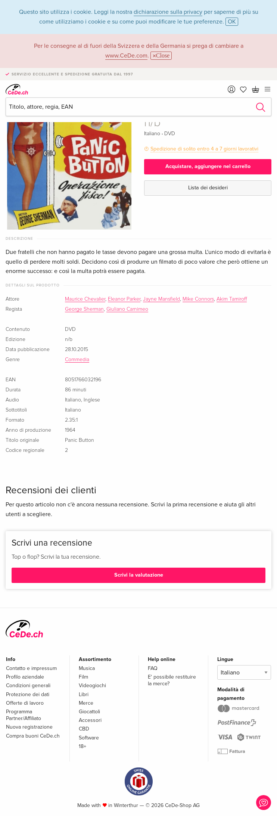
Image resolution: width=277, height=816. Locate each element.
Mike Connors (198, 299)
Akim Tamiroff (232, 299)
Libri (83, 694)
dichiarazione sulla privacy (168, 12)
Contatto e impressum (31, 668)
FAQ (153, 668)
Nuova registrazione (29, 727)
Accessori (90, 720)
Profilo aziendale (25, 677)
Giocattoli (89, 711)
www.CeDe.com (126, 55)
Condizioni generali (28, 685)
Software (89, 738)
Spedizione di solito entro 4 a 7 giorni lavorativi (204, 149)
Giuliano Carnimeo (127, 309)
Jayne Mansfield (161, 299)
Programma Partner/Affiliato (23, 715)
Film (83, 677)
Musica (87, 668)
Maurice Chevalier (85, 299)
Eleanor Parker (124, 299)
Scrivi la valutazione (138, 575)
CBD (84, 729)
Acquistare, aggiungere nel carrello (207, 166)
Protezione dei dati (27, 694)
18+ (82, 746)
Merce (86, 703)
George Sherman (84, 309)
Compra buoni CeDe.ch (33, 736)
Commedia (77, 359)
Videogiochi (92, 685)
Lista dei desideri (208, 187)
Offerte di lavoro (25, 703)
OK (232, 21)
